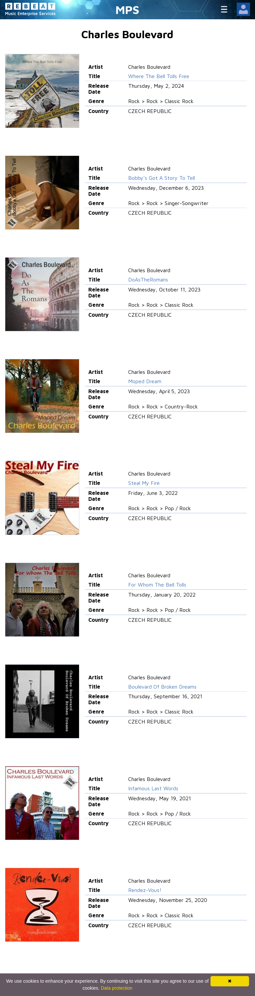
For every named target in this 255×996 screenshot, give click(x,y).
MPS (127, 9)
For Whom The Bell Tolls (157, 585)
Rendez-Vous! (144, 890)
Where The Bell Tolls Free (158, 76)
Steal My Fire (144, 483)
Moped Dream (144, 381)
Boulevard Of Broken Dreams (162, 687)
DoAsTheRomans (148, 279)
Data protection (116, 988)
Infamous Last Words (153, 788)
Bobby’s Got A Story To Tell (161, 178)
